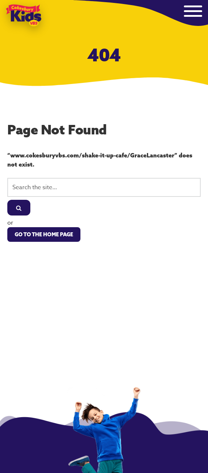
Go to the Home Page (44, 234)
